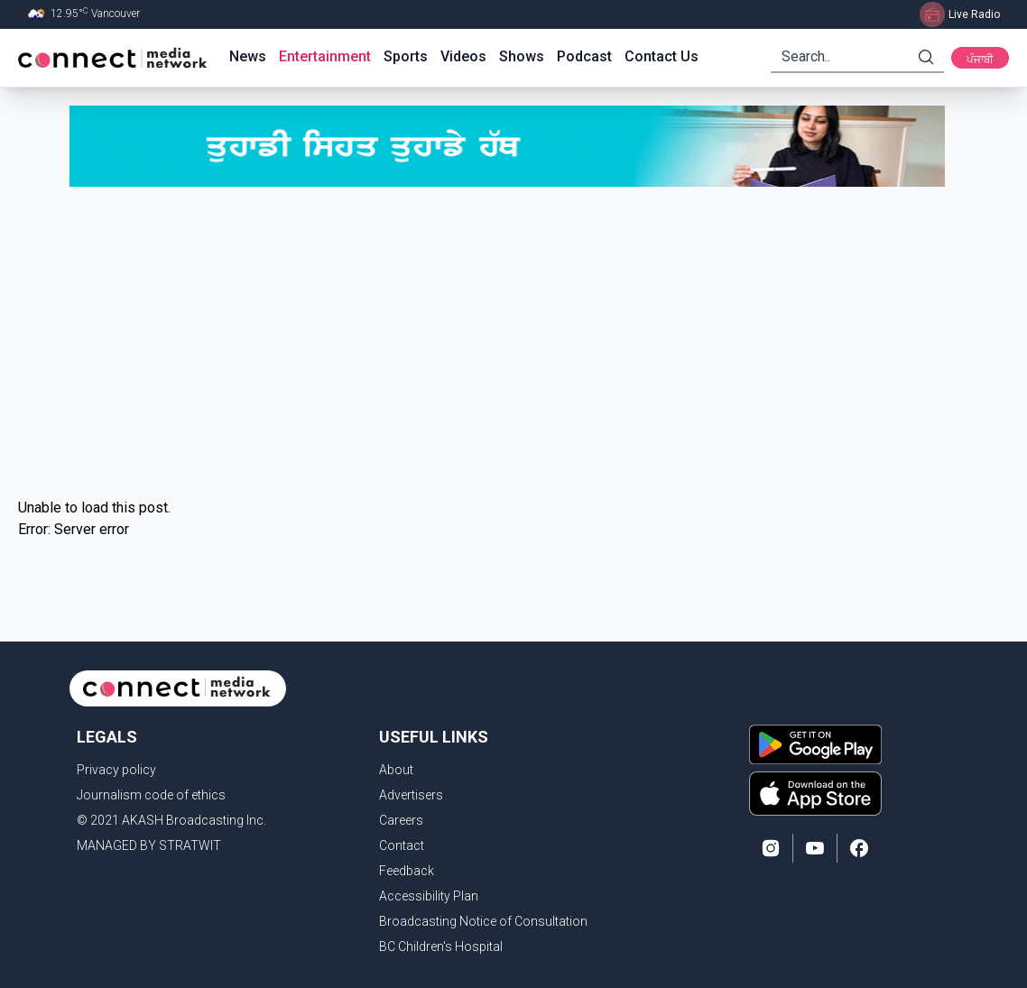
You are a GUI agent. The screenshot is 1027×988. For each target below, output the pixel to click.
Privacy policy (116, 769)
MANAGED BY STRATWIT (149, 845)
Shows (521, 56)
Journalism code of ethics (151, 795)
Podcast (584, 56)
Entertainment (325, 56)
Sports (406, 56)
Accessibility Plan (428, 896)
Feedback (406, 870)
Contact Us (662, 56)
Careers (401, 820)
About (396, 769)
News (247, 56)
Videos (463, 56)
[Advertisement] (513, 342)
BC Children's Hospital (441, 946)
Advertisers (411, 795)
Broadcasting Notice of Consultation (483, 921)
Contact (401, 845)
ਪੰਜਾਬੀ (980, 59)
